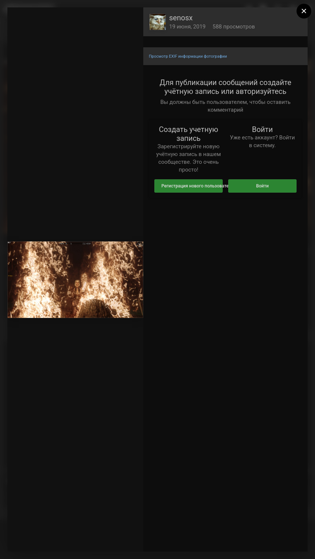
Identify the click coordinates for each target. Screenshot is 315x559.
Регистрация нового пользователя (192, 186)
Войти (262, 186)
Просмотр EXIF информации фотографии (188, 56)
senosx (181, 17)
